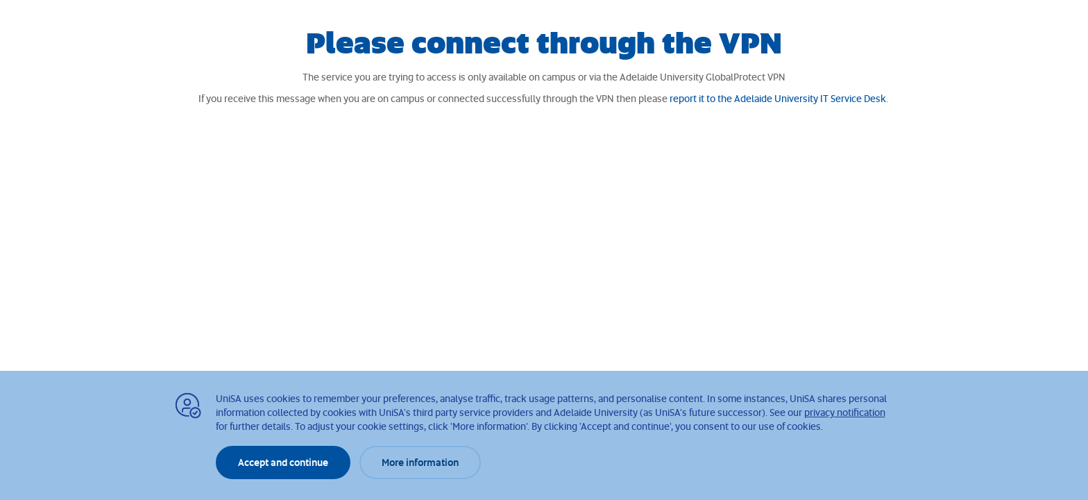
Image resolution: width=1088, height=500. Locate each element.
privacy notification (844, 412)
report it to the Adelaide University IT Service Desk (778, 98)
